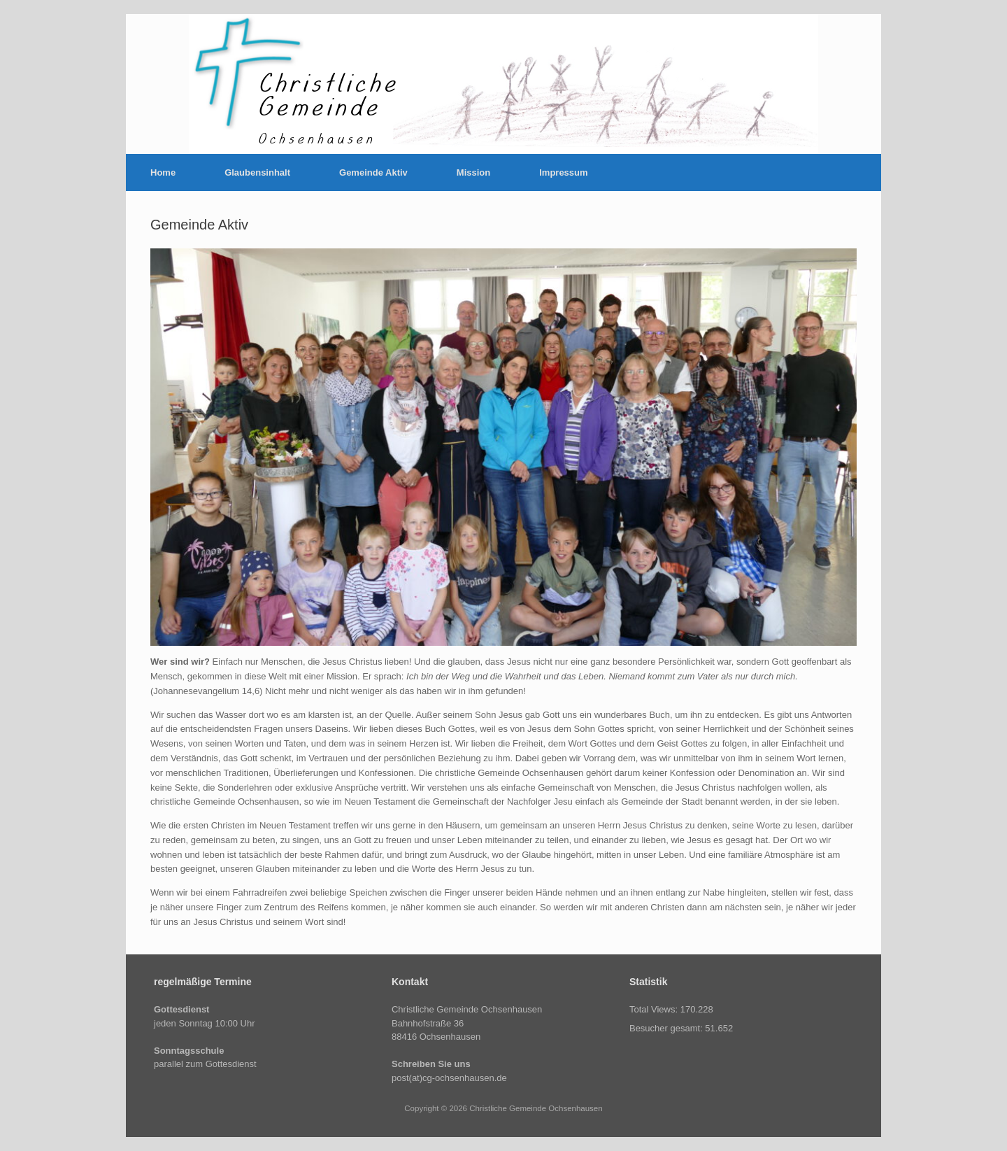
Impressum (563, 172)
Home (163, 172)
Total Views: (654, 1009)
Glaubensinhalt (257, 172)
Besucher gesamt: (667, 1028)
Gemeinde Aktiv (373, 172)
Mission (473, 172)
